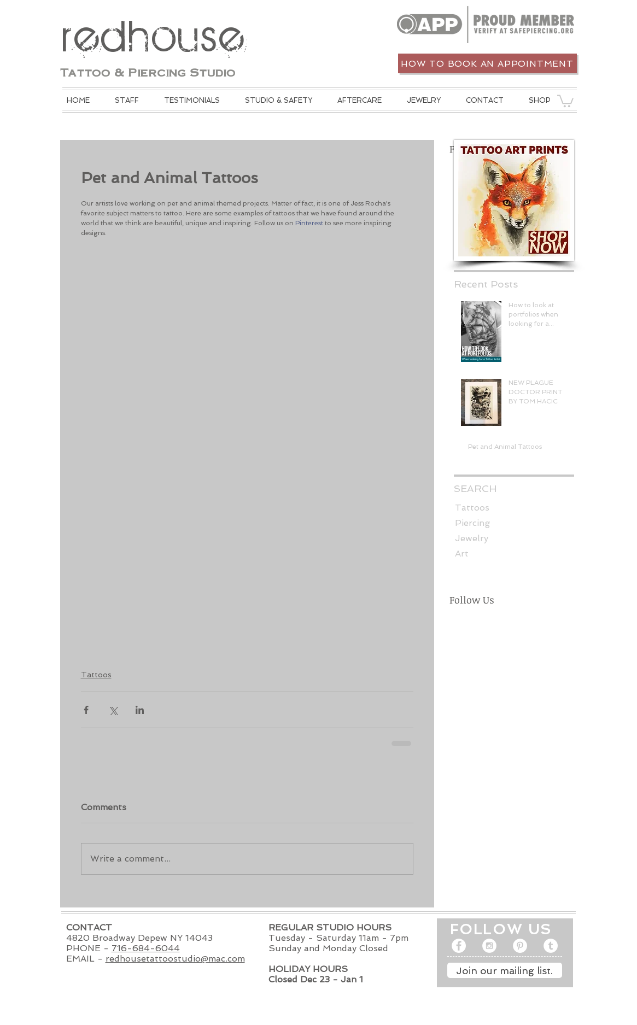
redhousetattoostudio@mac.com (175, 958)
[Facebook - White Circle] (459, 946)
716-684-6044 (146, 948)
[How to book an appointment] (487, 63)
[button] (278, 100)
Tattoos (96, 674)
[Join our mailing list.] (504, 970)
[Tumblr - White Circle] (551, 946)
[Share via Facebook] (86, 710)
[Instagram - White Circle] (489, 946)
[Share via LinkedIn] (140, 710)
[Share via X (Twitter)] (113, 710)
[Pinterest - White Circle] (520, 946)
